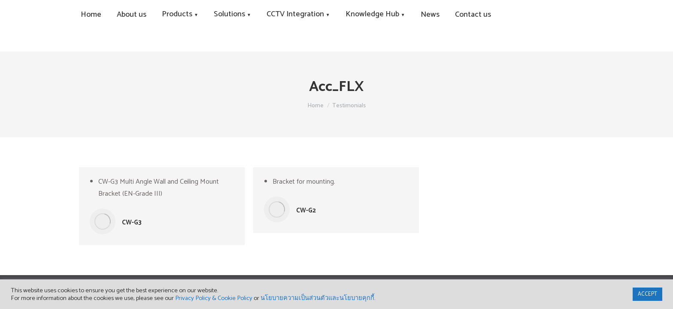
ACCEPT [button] (647, 294)
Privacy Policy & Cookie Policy (213, 298)
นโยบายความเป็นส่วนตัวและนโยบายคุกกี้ (317, 298)
